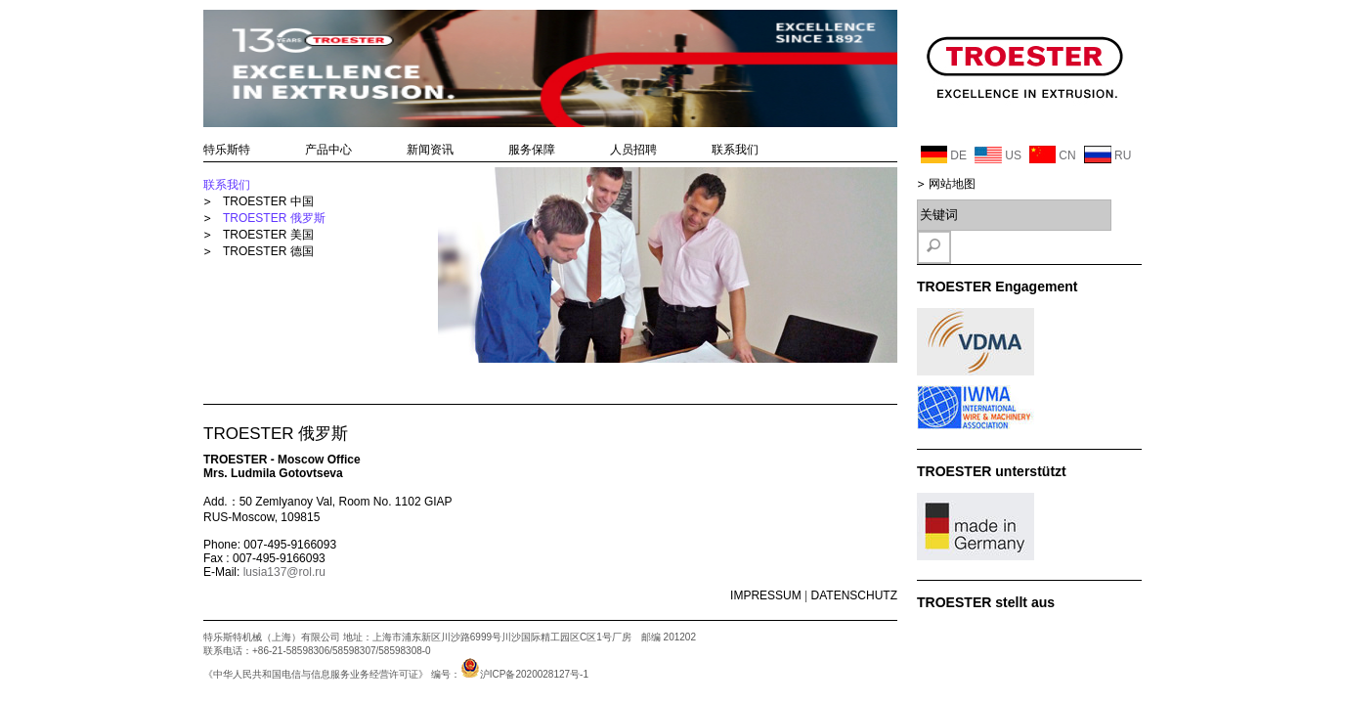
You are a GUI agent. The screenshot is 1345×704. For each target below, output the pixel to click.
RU (1108, 154)
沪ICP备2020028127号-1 (524, 674)
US (998, 155)
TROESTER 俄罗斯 (274, 218)
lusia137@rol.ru (284, 572)
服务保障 (531, 149)
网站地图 (952, 184)
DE (944, 154)
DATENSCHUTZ (854, 595)
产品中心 (328, 149)
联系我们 (735, 149)
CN (1052, 154)
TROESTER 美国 (268, 235)
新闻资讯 (430, 149)
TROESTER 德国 (268, 251)
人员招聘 (633, 149)
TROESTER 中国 (268, 201)
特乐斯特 (226, 149)
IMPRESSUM (766, 595)
